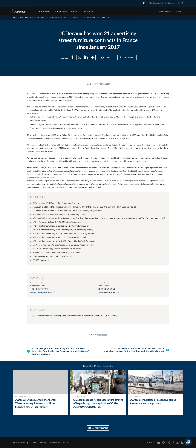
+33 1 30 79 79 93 (106, 289)
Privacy (43, 442)
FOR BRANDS (61, 12)
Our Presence (155, 3)
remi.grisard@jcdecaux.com (108, 292)
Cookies (33, 442)
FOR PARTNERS (43, 12)
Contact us (169, 3)
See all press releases (98, 428)
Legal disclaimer (19, 442)
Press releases (39, 17)
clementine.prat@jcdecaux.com (42, 292)
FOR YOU (75, 12)
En (179, 3)
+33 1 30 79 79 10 (39, 289)
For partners (102, 335)
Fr (182, 3)
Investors (179, 12)
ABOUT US (88, 12)
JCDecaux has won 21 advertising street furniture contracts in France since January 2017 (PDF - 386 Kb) (76, 316)
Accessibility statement (59, 442)
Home (15, 17)
